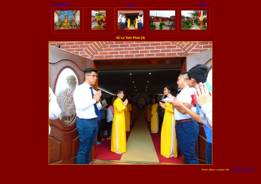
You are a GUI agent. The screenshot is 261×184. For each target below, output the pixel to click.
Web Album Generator (242, 169)
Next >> (203, 5)
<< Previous (60, 5)
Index (130, 5)
